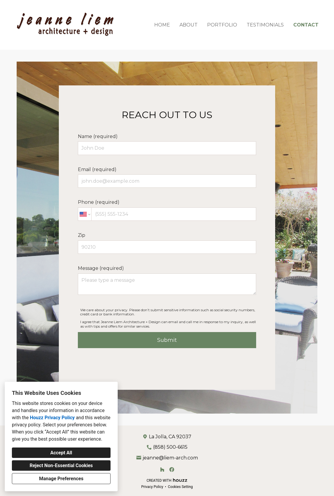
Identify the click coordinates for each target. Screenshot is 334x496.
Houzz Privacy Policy (52, 417)
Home (162, 25)
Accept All (61, 453)
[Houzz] (162, 469)
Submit (167, 340)
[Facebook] (172, 469)
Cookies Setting (180, 487)
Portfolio (222, 25)
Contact (306, 25)
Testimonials (265, 25)
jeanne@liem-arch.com (170, 458)
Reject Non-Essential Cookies (61, 465)
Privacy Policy (152, 487)
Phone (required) (167, 210)
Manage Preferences (61, 478)
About (188, 25)
